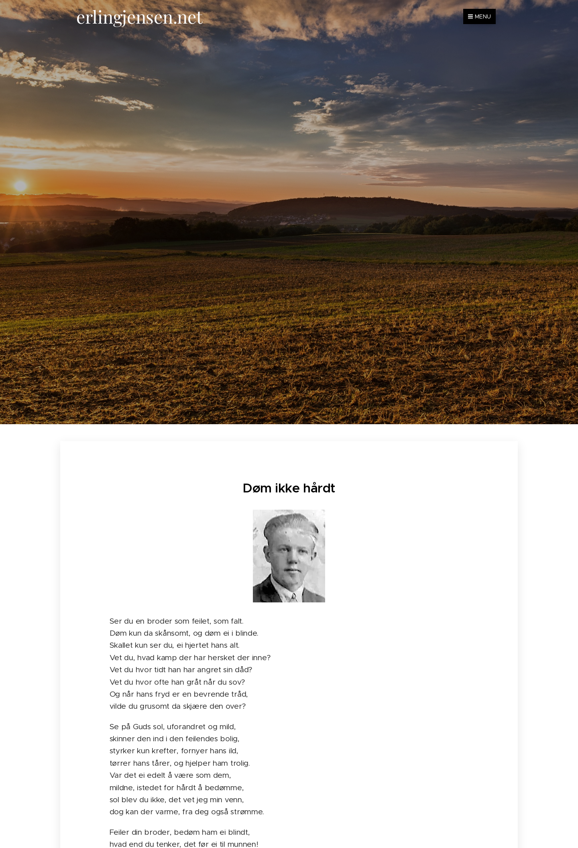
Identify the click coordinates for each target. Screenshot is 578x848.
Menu (479, 16)
